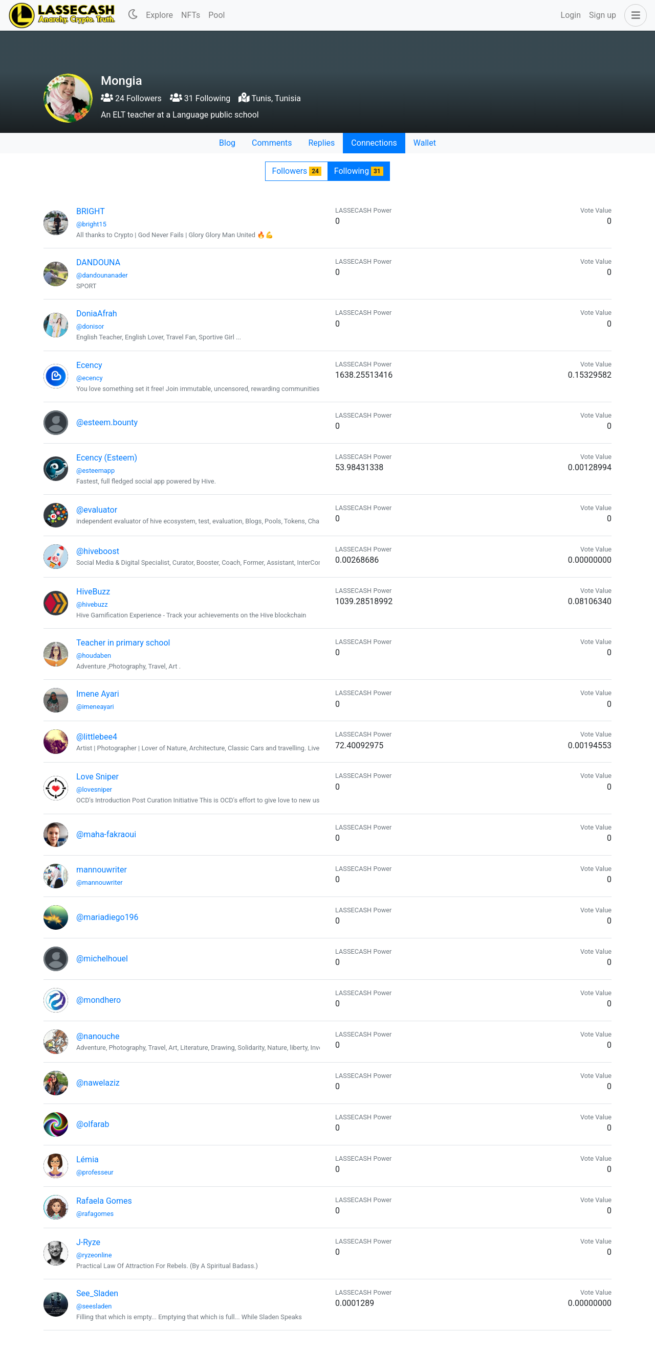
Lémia (87, 1159)
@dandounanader (102, 275)
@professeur (95, 1172)
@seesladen (94, 1306)
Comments (272, 143)
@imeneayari (95, 706)
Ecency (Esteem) (106, 458)
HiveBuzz (93, 591)
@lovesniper (94, 789)
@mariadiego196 (107, 917)
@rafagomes (95, 1213)
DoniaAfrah (96, 313)
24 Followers (131, 98)
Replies (321, 143)
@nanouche (97, 1036)
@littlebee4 (96, 737)
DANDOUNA (98, 262)
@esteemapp (95, 470)
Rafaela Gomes (104, 1201)
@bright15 (91, 224)
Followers (296, 171)
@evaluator (96, 510)
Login (571, 15)
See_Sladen (97, 1293)
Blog (227, 143)
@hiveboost (97, 551)
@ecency (89, 378)
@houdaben (93, 655)
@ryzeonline (94, 1255)
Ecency (89, 365)
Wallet (424, 143)
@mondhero (98, 1000)
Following (358, 171)
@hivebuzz (92, 604)
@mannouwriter (99, 882)
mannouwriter (101, 870)
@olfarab (92, 1124)
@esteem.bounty (107, 422)
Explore (159, 15)
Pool (216, 15)
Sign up (602, 15)
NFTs (190, 15)
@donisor (90, 326)
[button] (633, 15)
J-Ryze (88, 1242)
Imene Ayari (97, 694)
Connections (374, 143)
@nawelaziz (98, 1083)
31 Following (200, 98)
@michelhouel (102, 958)
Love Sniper (97, 777)
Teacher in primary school (123, 643)
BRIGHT (90, 211)
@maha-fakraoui (106, 834)
